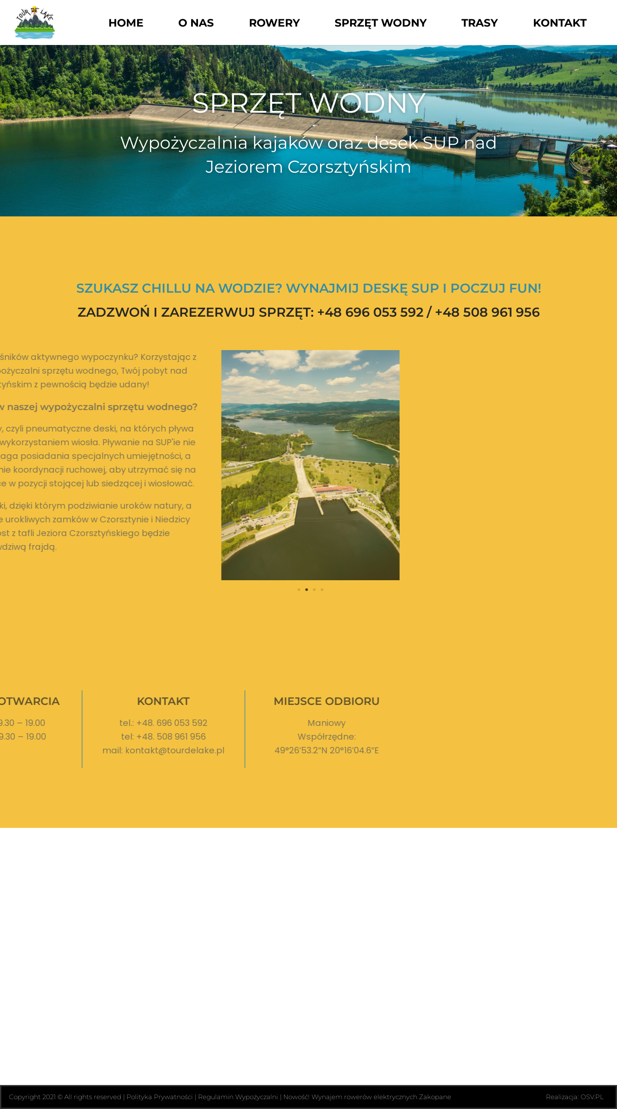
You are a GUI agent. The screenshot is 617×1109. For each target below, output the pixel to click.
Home (126, 22)
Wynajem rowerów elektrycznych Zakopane (381, 1097)
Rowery (274, 22)
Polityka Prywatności (159, 1097)
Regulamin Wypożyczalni (238, 1097)
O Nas (196, 22)
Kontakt (560, 22)
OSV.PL (592, 1097)
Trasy (479, 22)
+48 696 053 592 (370, 312)
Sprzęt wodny (381, 22)
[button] (128, 589)
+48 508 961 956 (487, 312)
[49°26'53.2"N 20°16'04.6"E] (308, 956)
